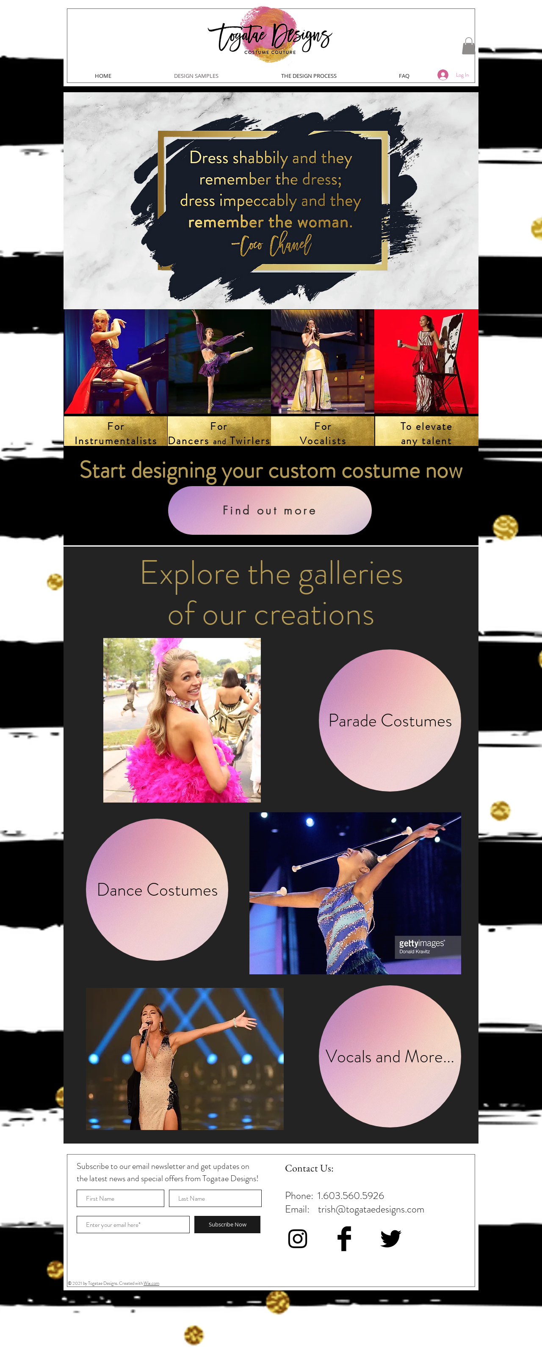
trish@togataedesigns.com (371, 1209)
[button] (469, 46)
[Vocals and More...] (390, 1056)
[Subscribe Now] (227, 1224)
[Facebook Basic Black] (344, 1238)
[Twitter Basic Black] (391, 1238)
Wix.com (151, 1283)
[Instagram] (297, 1238)
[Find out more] (270, 510)
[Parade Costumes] (390, 720)
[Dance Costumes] (157, 890)
